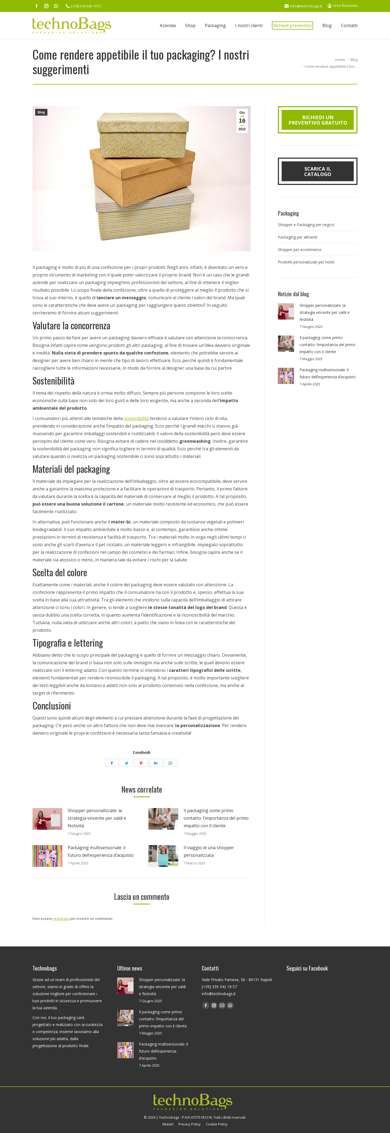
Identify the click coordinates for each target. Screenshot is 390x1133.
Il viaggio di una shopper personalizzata (209, 851)
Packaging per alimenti (297, 237)
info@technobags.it (303, 6)
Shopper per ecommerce (299, 249)
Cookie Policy (216, 1124)
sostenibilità (136, 418)
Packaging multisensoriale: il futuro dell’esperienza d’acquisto (101, 851)
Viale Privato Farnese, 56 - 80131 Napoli (237, 979)
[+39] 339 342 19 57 (83, 6)
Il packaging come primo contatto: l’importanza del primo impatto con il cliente (216, 818)
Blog (41, 112)
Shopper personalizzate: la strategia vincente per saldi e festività (97, 818)
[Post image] (47, 819)
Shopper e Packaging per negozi (306, 224)
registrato (61, 918)
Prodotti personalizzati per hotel (306, 262)
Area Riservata (342, 5)
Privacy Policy (189, 1124)
